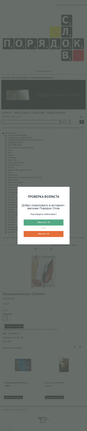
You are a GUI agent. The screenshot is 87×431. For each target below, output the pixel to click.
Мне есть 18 (44, 222)
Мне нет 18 (43, 234)
